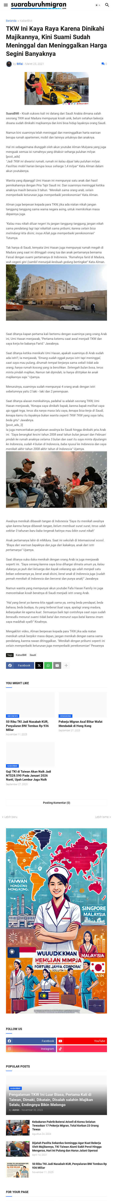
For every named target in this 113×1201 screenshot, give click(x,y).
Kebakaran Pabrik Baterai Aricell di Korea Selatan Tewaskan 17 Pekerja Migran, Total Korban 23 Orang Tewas (65, 1125)
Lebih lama (102, 816)
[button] (5, 5)
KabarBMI (26, 20)
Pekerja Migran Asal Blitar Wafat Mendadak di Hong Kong (80, 724)
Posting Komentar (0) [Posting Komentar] (56, 802)
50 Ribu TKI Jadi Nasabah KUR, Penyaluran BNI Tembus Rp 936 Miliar (27, 726)
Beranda (11, 20)
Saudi (33, 655)
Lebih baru (10, 816)
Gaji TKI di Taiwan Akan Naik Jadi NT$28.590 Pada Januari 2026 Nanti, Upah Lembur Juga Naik (28, 776)
